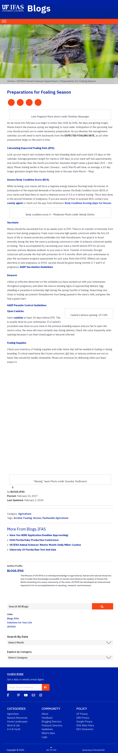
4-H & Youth (13, 729)
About (45, 713)
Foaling (27, 517)
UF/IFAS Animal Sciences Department (37, 81)
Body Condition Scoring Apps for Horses (88, 203)
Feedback (47, 717)
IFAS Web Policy (85, 725)
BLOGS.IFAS (15, 571)
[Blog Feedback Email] (33, 695)
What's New (48, 733)
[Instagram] (40, 695)
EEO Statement (84, 729)
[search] (102, 606)
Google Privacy (84, 721)
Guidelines (47, 729)
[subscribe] (45, 687)
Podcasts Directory (52, 725)
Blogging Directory (51, 721)
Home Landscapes (17, 721)
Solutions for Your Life (19, 622)
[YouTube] (26, 695)
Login (44, 737)
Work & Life (13, 725)
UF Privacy (82, 713)
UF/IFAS (11, 626)
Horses (37, 517)
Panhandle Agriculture (55, 517)
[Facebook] (8, 695)
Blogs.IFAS (13, 618)
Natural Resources (17, 717)
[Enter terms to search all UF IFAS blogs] (49, 606)
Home (10, 81)
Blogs (39, 8)
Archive (18, 517)
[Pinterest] (18, 695)
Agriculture (24, 513)
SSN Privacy (82, 717)
